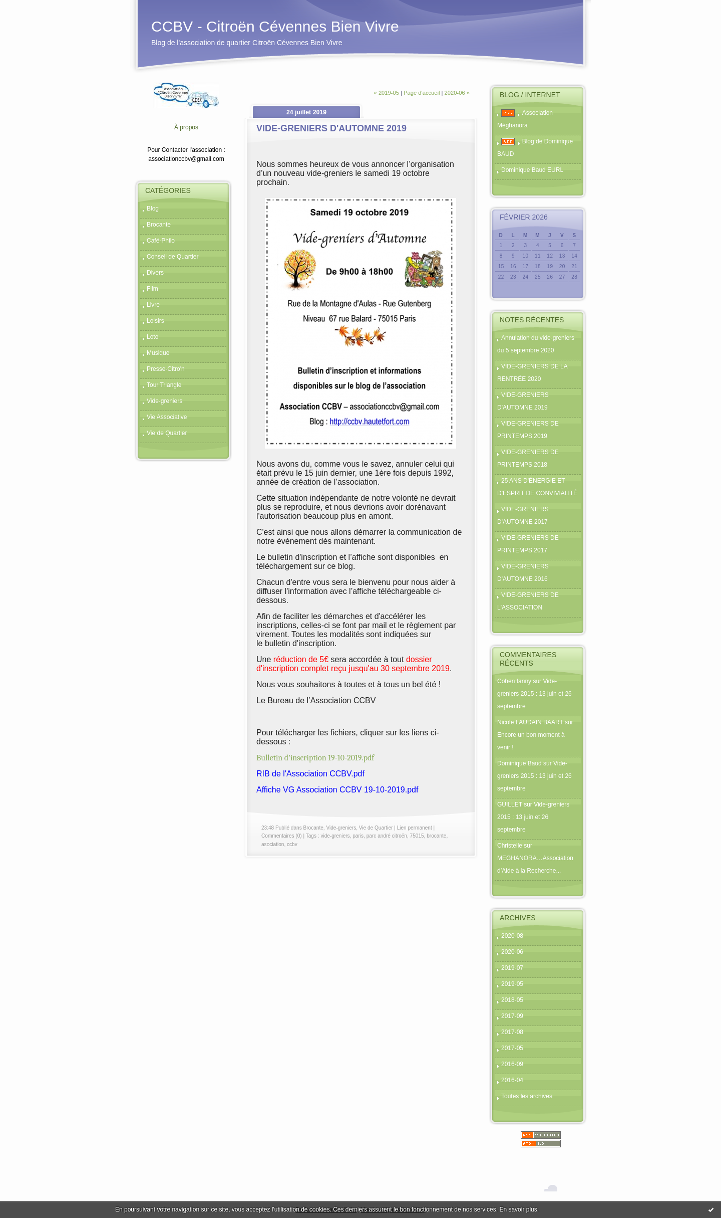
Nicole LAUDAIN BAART (530, 722)
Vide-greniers (164, 400)
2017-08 (512, 1032)
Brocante (159, 224)
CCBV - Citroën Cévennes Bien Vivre (275, 26)
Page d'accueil (422, 93)
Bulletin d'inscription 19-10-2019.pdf (315, 757)
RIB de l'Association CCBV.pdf (310, 773)
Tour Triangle (164, 384)
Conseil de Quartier (172, 256)
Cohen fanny (514, 681)
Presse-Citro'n (166, 368)
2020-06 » (457, 93)
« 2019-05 (386, 93)
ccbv (292, 844)
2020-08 (512, 935)
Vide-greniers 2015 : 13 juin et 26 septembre (534, 694)
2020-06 (512, 951)
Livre (153, 304)
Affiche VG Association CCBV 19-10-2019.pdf (337, 789)
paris (358, 836)
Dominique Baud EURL (532, 169)
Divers (155, 272)
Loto (152, 336)
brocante (436, 836)
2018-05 (512, 999)
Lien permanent (414, 828)
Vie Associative (167, 417)
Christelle (509, 845)
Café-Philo (161, 240)
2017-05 (512, 1048)
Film (152, 288)
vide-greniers (334, 836)
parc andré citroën (387, 836)
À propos (186, 127)
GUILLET (509, 804)
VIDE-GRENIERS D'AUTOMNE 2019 (331, 128)
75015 (417, 836)
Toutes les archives (526, 1096)
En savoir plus (518, 1209)
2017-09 (512, 1016)
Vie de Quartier (167, 433)
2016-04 (512, 1080)
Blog (153, 208)
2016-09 (512, 1064)
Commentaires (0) (281, 836)
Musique (158, 352)
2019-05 (512, 983)
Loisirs (155, 320)
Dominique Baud (519, 763)
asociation (272, 844)
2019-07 (512, 967)
